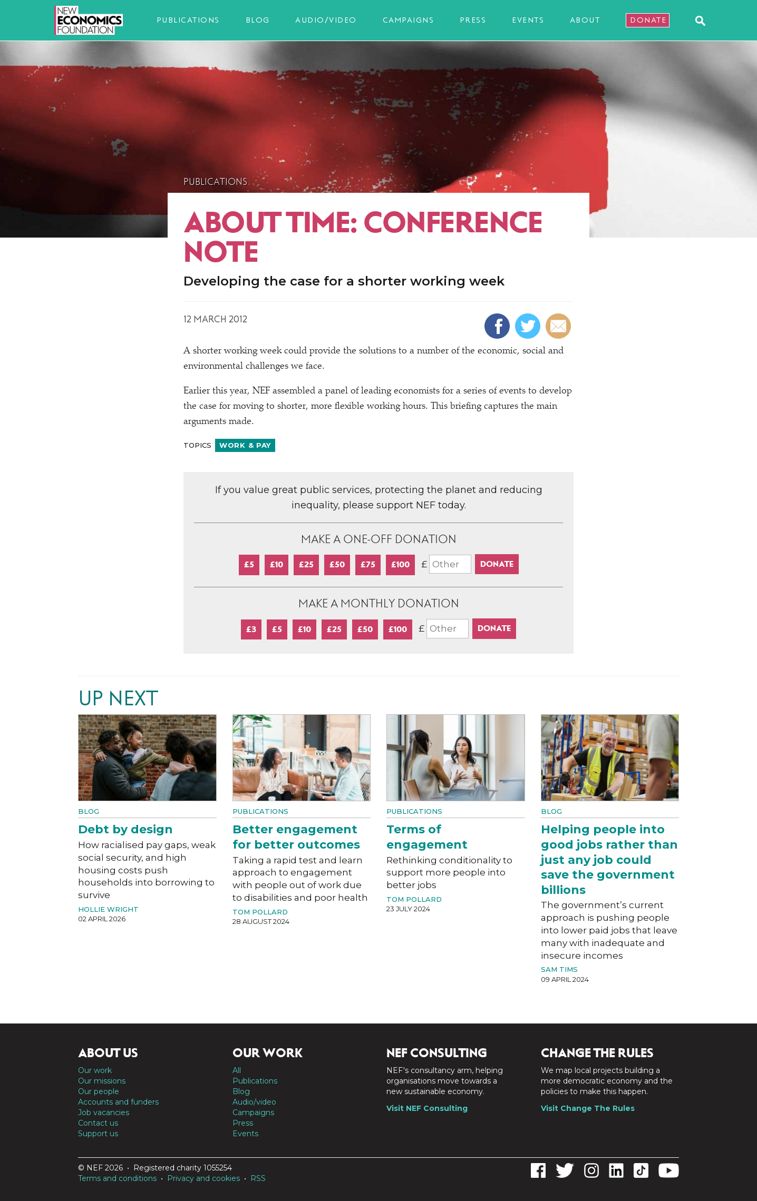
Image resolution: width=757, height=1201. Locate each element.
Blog (258, 20)
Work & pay (245, 445)
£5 (249, 564)
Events (528, 20)
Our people (98, 1091)
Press (473, 20)
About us (108, 1053)
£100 (400, 564)
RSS (258, 1178)
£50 (337, 564)
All (236, 1070)
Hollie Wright (108, 909)
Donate (648, 20)
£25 (306, 564)
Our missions (101, 1081)
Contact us (98, 1123)
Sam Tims (559, 969)
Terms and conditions (117, 1178)
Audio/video (326, 20)
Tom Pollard (260, 912)
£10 (276, 564)
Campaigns (408, 20)
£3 (251, 629)
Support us (98, 1133)
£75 (368, 564)
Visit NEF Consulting (427, 1108)
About (585, 20)
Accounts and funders (118, 1102)
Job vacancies (103, 1112)
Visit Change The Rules (588, 1108)
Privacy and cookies (203, 1178)
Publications (188, 20)
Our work (95, 1070)
